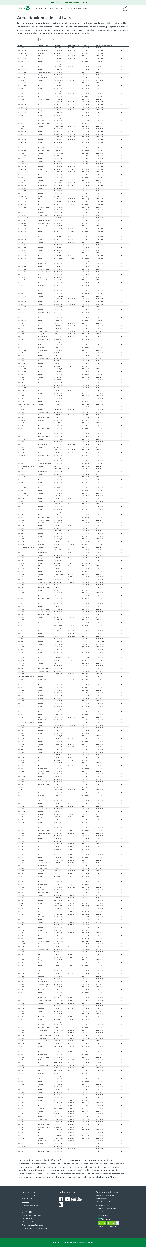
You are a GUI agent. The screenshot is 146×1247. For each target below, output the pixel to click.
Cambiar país (100, 1195)
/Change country (109, 1195)
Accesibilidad (100, 1212)
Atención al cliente (77, 8)
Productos (41, 8)
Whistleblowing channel (30, 1205)
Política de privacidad (103, 1202)
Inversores (25, 1202)
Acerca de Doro (27, 1198)
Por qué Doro (57, 8)
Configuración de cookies (104, 1215)
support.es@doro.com (35, 1225)
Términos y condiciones (103, 1205)
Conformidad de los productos (106, 1208)
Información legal (101, 1198)
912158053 (32, 1222)
